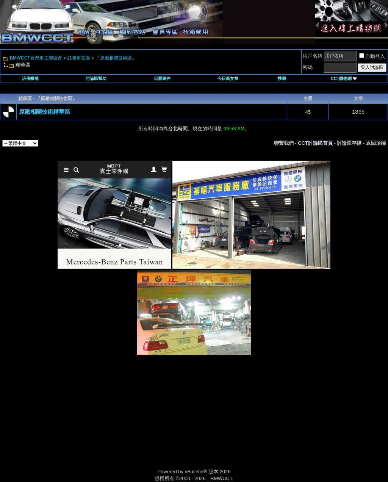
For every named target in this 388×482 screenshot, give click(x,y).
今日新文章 (227, 78)
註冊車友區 (78, 58)
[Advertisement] (129, 419)
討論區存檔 (349, 143)
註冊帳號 (30, 78)
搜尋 (282, 78)
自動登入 (372, 56)
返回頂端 (376, 143)
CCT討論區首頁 (315, 143)
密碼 (308, 67)
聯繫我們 (284, 143)
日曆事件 (162, 78)
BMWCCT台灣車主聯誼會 (36, 58)
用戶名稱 (312, 56)
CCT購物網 (344, 78)
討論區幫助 (96, 78)
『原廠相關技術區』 (115, 58)
